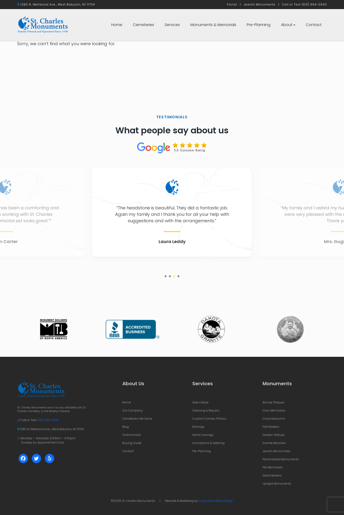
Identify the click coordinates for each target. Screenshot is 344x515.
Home (116, 24)
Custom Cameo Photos (209, 419)
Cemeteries (143, 24)
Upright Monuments (277, 484)
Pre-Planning (258, 24)
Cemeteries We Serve (137, 419)
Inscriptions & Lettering (208, 443)
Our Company (132, 410)
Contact (314, 24)
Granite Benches (274, 443)
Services (172, 24)
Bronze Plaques (274, 402)
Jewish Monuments (259, 4)
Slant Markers (272, 475)
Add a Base (200, 402)
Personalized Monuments (281, 459)
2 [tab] (170, 276)
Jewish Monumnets (276, 451)
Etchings (198, 427)
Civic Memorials (274, 410)
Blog (125, 427)
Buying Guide (131, 443)
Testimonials (131, 435)
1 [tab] (166, 276)
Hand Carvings (203, 435)
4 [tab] (178, 276)
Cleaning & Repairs (206, 410)
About (286, 24)
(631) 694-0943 (314, 4)
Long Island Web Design (216, 501)
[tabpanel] (172, 212)
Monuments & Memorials (213, 24)
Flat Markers (271, 427)
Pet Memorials (273, 467)
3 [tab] (174, 276)
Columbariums (274, 419)
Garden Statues (274, 435)
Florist (232, 4)
